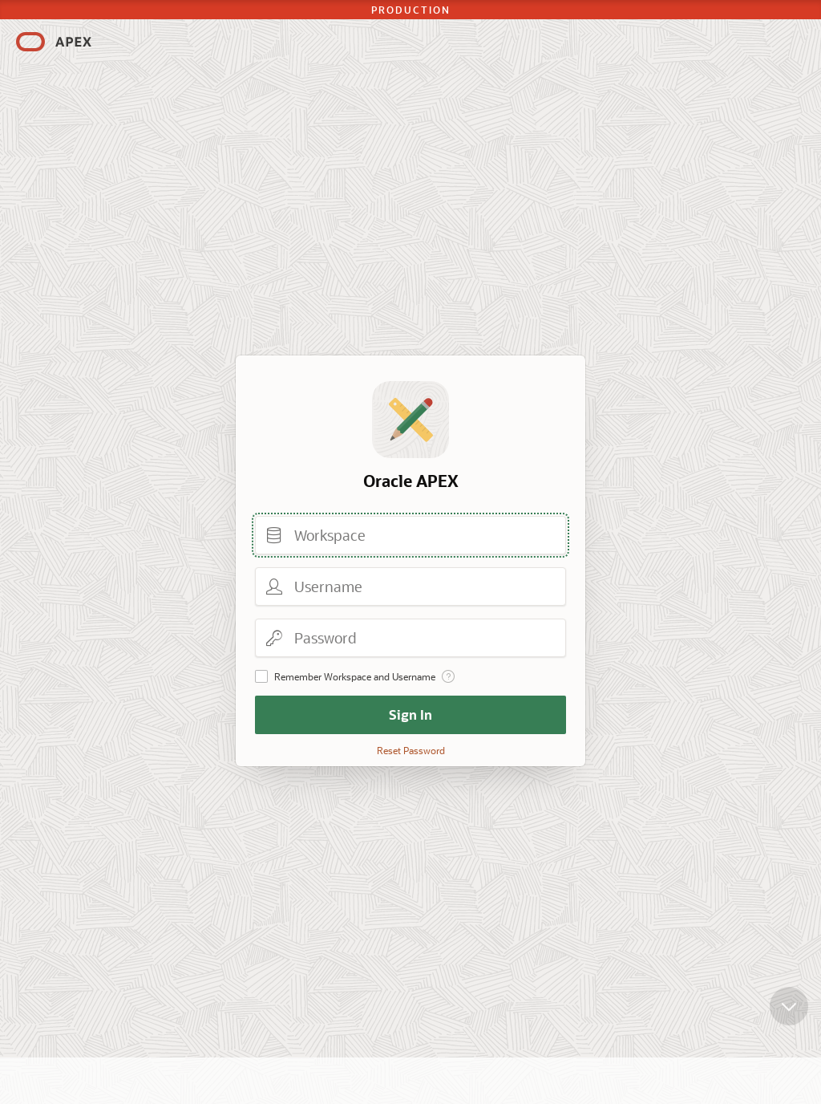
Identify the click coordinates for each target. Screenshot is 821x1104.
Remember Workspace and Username (354, 676)
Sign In (410, 714)
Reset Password (411, 750)
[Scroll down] (789, 1019)
